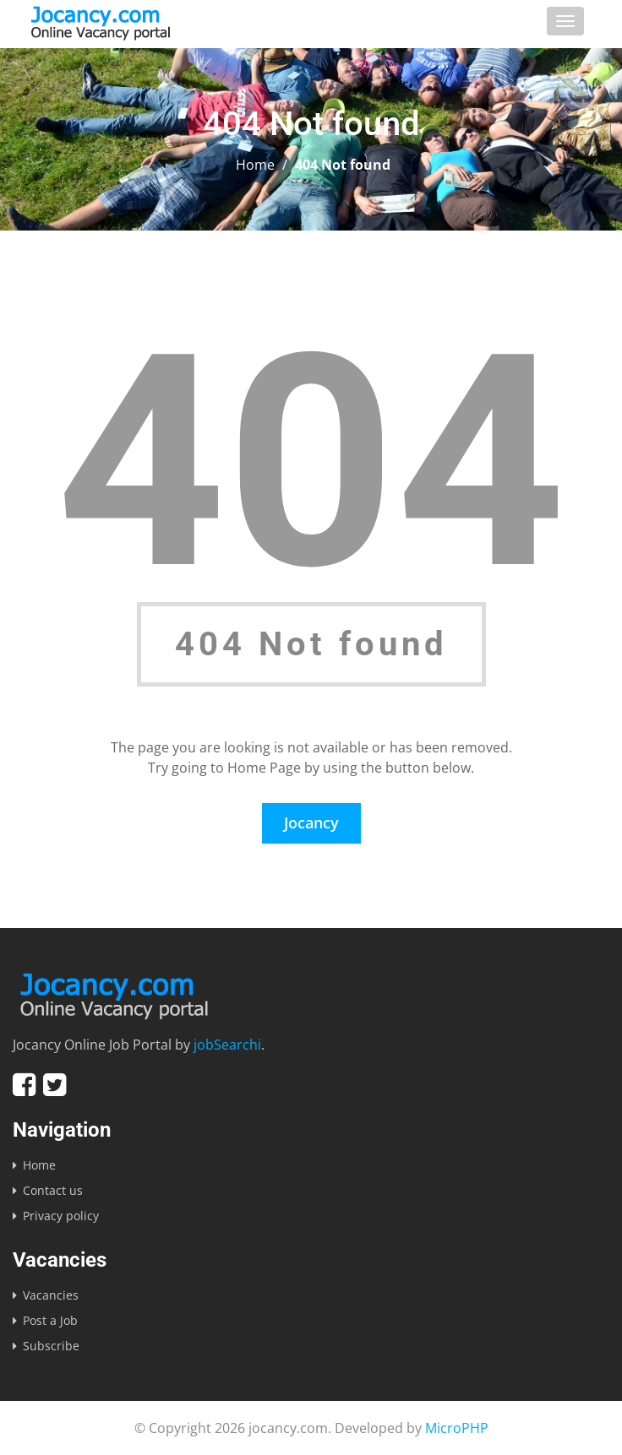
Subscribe (51, 1346)
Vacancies (51, 1295)
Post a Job (50, 1320)
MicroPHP (456, 1428)
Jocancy (311, 822)
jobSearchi (227, 1044)
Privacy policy (61, 1216)
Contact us (53, 1190)
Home (255, 164)
